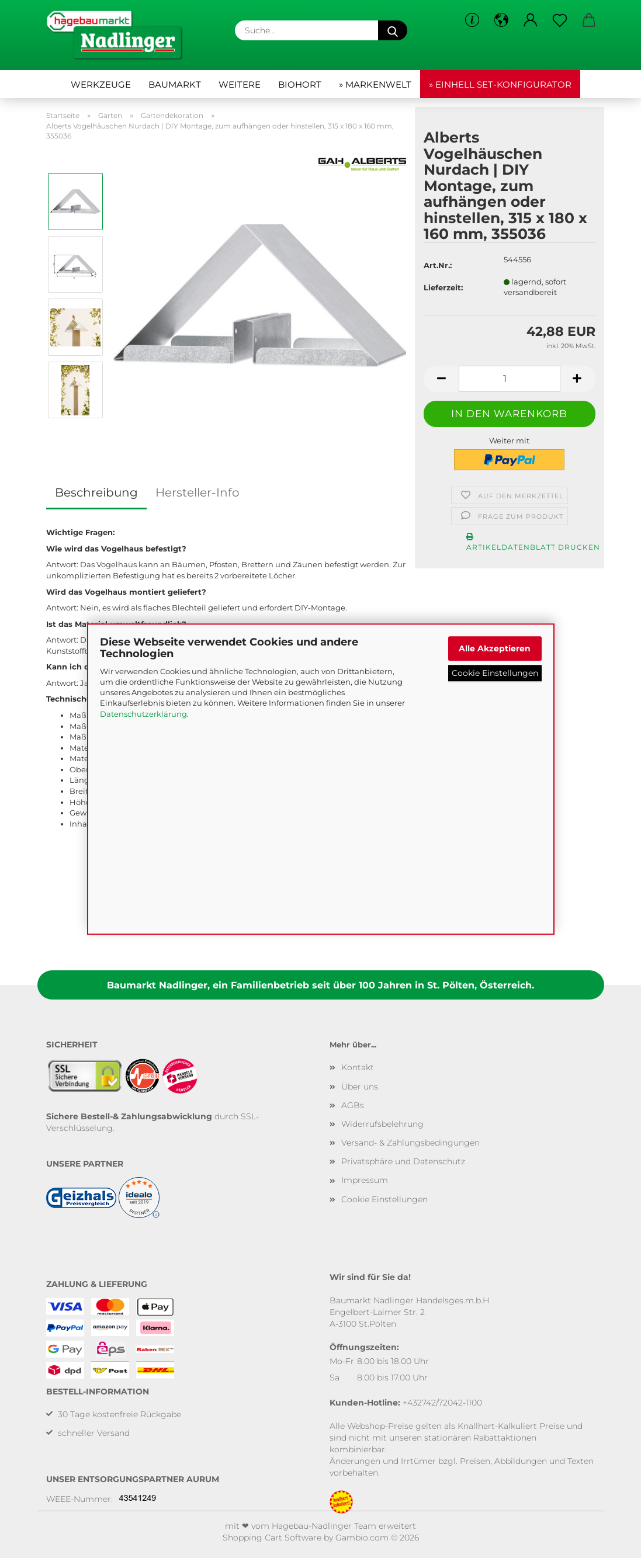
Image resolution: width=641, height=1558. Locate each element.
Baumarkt (174, 84)
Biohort (299, 84)
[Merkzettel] (559, 20)
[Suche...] (392, 30)
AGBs (352, 1105)
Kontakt (357, 1067)
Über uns (359, 1086)
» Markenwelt (375, 84)
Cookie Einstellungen (495, 673)
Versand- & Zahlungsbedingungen (410, 1142)
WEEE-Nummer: (79, 1499)
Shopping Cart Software (272, 1537)
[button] (501, 20)
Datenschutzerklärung (143, 714)
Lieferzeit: (443, 287)
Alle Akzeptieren (495, 648)
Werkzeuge (101, 84)
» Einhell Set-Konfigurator (500, 84)
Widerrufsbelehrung (382, 1124)
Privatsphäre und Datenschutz (403, 1161)
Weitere (240, 84)
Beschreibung (96, 492)
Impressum (364, 1180)
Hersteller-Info (197, 492)
